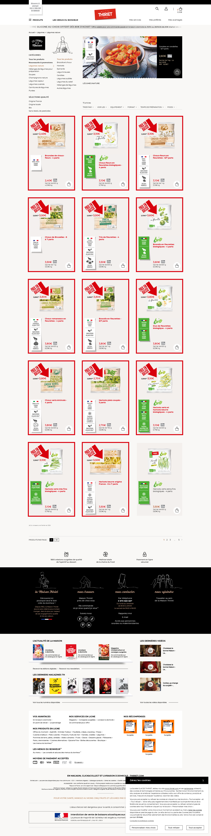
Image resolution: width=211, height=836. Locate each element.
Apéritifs (53, 732)
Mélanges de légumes (66, 85)
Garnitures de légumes (39, 87)
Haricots (60, 65)
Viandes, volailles (88, 735)
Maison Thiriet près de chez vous (86, 599)
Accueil (32, 32)
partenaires (188, 789)
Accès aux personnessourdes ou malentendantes (125, 622)
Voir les (101, 107)
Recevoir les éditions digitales (45, 669)
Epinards (61, 69)
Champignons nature (38, 78)
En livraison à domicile (42, 720)
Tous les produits (36, 59)
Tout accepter (195, 827)
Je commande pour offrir (79, 723)
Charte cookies (123, 780)
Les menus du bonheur (65, 20)
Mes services (135, 20)
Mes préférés (155, 20)
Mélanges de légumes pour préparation (41, 70)
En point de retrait (40, 723)
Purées (32, 90)
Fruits (78, 738)
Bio (30, 108)
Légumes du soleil (65, 82)
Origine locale (35, 104)
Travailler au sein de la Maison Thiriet (164, 599)
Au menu (37, 752)
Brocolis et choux (64, 62)
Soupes (32, 74)
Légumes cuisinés (36, 84)
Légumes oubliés (64, 78)
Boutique (101, 740)
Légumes (41, 32)
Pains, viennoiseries (41, 740)
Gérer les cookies (195, 810)
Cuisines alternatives (58, 740)
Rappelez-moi (125, 613)
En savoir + (79, 762)
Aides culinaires (67, 738)
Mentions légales (82, 780)
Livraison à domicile (106, 720)
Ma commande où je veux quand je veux (86, 607)
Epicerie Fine (73, 740)
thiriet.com (34, 780)
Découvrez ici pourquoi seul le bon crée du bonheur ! (47, 600)
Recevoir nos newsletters (69, 669)
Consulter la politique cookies (142, 821)
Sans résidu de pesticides (39, 111)
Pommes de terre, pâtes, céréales (46, 738)
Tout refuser (174, 827)
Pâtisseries (107, 738)
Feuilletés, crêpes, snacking (84, 732)
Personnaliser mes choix (144, 827)
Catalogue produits (96, 780)
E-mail (125, 617)
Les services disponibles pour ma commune (54, 780)
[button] (166, 9)
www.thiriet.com (172, 789)
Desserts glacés (95, 738)
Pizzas (98, 732)
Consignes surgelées (87, 720)
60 (57, 540)
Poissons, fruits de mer (70, 735)
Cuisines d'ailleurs (40, 735)
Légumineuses (63, 72)
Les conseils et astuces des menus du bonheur (62, 752)
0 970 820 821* (125, 601)
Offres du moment (40, 732)
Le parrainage (55, 723)
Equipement (116, 107)
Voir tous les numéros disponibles (46, 702)
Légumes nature (53, 32)
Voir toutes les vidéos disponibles (153, 702)
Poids (170, 107)
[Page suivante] (181, 539)
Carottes (60, 75)
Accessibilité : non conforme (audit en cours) (79, 783)
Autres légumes (64, 88)
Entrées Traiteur (64, 732)
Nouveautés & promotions (41, 62)
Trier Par (87, 107)
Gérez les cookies (110, 780)
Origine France (35, 101)
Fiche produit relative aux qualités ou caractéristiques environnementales (121, 783)
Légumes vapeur (36, 81)
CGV (73, 780)
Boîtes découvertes (88, 740)
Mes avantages (175, 20)
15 (51, 540)
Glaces (84, 738)
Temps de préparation (151, 107)
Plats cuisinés (54, 735)
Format (131, 107)
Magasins (73, 720)
